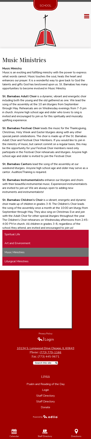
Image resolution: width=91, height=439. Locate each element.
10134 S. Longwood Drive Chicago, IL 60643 (45, 348)
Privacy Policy (45, 333)
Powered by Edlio (45, 416)
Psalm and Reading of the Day (46, 384)
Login (45, 339)
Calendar (14, 433)
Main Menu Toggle (86, 16)
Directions (76, 433)
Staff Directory (45, 396)
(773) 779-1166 (50, 352)
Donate (45, 407)
